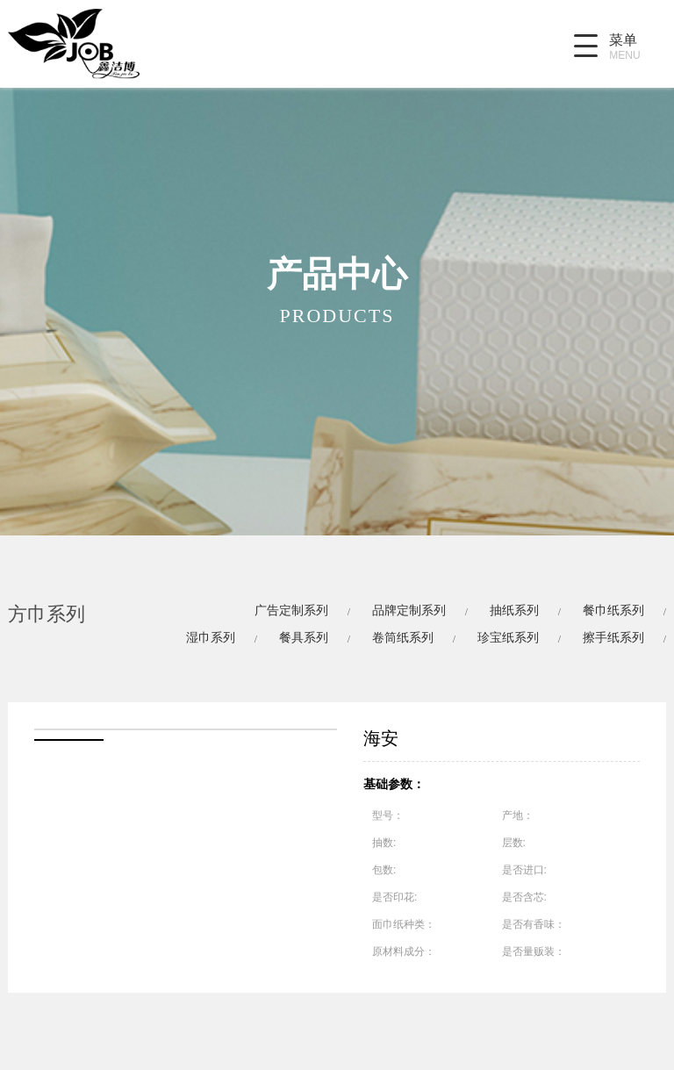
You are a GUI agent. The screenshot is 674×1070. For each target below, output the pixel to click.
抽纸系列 (514, 610)
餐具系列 (303, 637)
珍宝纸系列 (508, 637)
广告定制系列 (291, 610)
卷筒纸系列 (403, 637)
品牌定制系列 (409, 610)
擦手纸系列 (613, 637)
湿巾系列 (210, 637)
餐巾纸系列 (613, 610)
